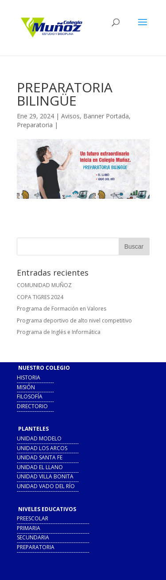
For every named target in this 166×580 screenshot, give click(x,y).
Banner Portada (106, 116)
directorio (32, 406)
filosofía (29, 396)
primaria (28, 528)
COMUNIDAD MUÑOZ (44, 285)
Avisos (70, 116)
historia (28, 377)
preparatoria (35, 547)
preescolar (32, 518)
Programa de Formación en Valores (61, 308)
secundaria (33, 537)
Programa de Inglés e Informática (58, 332)
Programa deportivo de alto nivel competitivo (74, 320)
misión (26, 387)
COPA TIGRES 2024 (40, 297)
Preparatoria (35, 125)
